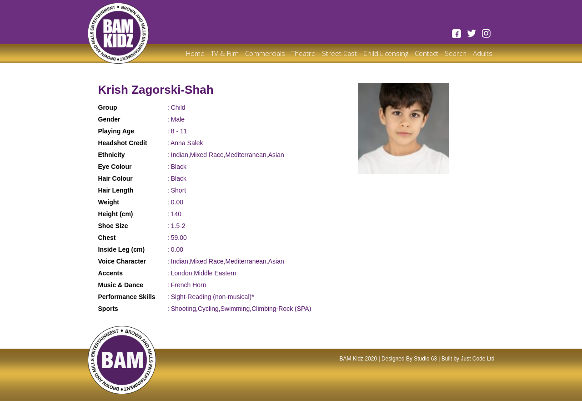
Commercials (265, 53)
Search (456, 53)
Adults (482, 53)
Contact (426, 53)
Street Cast (339, 53)
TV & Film (225, 53)
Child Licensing (385, 53)
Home (195, 53)
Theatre (303, 53)
